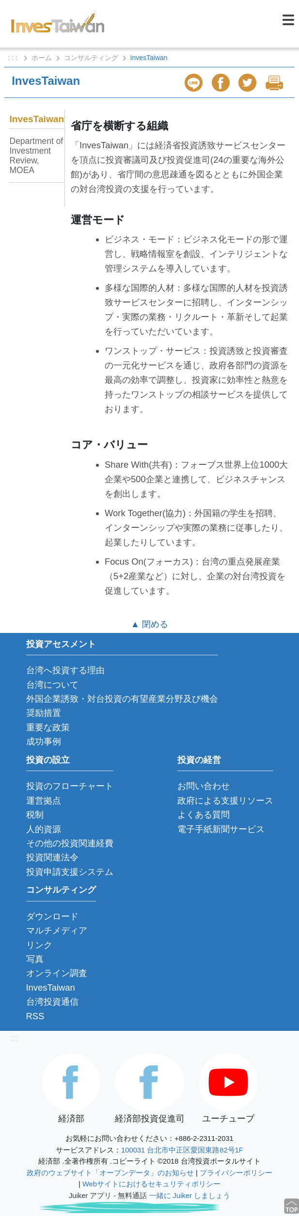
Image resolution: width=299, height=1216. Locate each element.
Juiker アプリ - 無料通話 (108, 1196)
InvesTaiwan (37, 119)
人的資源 (43, 829)
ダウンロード (52, 916)
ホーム (41, 58)
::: (13, 1038)
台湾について (52, 684)
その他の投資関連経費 (69, 843)
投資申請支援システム (69, 872)
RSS (35, 1016)
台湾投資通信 (52, 1001)
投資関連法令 (52, 857)
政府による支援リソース (225, 800)
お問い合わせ (203, 786)
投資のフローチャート (69, 786)
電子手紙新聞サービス (221, 829)
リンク (39, 945)
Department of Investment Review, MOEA (36, 155)
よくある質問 (203, 814)
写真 (35, 959)
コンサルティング (91, 58)
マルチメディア (56, 930)
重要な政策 (48, 727)
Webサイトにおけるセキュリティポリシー (151, 1184)
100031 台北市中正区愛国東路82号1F (182, 1150)
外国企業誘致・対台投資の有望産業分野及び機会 (122, 699)
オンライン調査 (56, 973)
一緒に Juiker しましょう (189, 1196)
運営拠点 (43, 800)
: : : (13, 58)
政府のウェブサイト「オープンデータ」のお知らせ (110, 1173)
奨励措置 (43, 713)
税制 (35, 814)
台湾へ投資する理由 (65, 670)
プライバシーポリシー (236, 1173)
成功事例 (43, 741)
